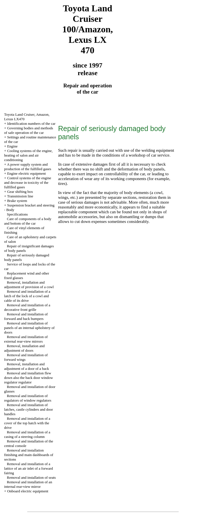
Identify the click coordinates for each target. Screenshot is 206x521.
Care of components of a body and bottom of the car (28, 221)
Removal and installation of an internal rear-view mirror (28, 484)
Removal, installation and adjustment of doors (24, 348)
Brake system (17, 201)
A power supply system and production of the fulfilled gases (27, 166)
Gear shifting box (20, 191)
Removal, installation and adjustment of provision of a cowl (29, 284)
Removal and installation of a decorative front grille (27, 307)
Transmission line (20, 196)
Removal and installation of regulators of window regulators (27, 398)
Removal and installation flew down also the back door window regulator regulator (28, 377)
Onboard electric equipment (27, 491)
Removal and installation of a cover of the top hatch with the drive (27, 423)
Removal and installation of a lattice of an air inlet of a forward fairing (28, 468)
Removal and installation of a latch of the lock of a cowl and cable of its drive (27, 296)
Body (10, 210)
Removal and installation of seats (31, 477)
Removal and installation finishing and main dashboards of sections (28, 454)
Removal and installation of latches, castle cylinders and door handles (28, 409)
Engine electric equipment (26, 173)
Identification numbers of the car (31, 123)
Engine (12, 146)
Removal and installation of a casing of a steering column (27, 434)
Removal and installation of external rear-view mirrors (26, 339)
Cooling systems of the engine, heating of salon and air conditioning (28, 155)
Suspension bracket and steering (30, 205)
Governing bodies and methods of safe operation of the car (28, 130)
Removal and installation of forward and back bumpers (26, 316)
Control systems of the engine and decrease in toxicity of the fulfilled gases (27, 182)
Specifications (17, 214)
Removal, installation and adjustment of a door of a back (26, 366)
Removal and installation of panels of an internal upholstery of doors (29, 327)
